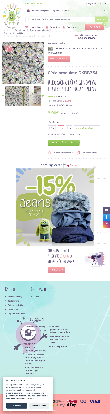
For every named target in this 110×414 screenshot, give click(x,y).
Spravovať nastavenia (25, 399)
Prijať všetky (16, 406)
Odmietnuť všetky (39, 406)
